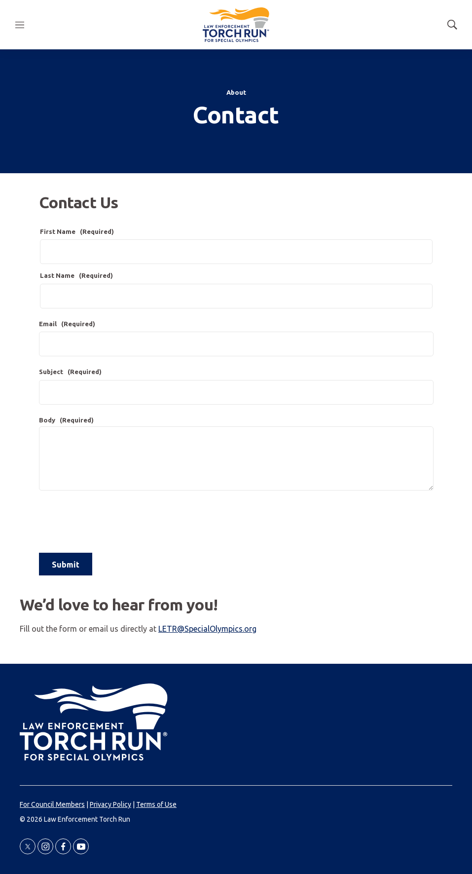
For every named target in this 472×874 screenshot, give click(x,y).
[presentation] (114, 521)
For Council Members (52, 804)
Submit (65, 564)
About (236, 92)
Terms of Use (156, 804)
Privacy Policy (110, 804)
